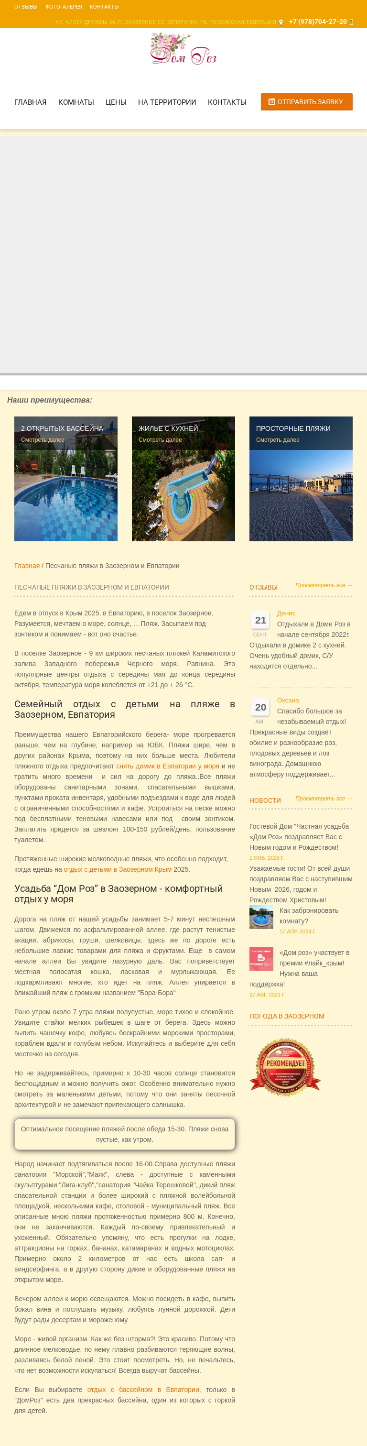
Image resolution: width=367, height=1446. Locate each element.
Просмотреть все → (324, 585)
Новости (265, 800)
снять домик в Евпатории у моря (167, 766)
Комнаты (76, 102)
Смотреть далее (43, 440)
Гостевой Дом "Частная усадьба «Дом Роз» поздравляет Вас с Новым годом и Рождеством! (299, 836)
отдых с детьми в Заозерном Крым (118, 869)
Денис (286, 613)
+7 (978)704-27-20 (318, 21)
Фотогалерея (63, 7)
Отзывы (26, 7)
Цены (116, 102)
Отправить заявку (310, 102)
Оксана (288, 700)
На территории (167, 102)
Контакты (104, 7)
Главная (30, 102)
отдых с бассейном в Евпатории (143, 1389)
